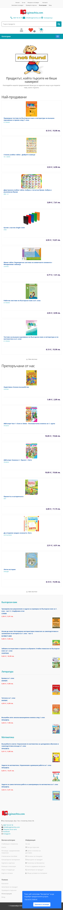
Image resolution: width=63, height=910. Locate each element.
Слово (4, 613)
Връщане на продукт (34, 860)
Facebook (6, 831)
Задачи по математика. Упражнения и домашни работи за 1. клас (26, 765)
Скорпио (6, 266)
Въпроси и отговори (33, 2)
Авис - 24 (6, 194)
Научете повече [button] (31, 899)
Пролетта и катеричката (13, 496)
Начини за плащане (33, 856)
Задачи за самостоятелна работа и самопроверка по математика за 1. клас (30, 784)
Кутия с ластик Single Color (14, 228)
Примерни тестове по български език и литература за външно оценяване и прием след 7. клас (29, 119)
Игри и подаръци (8, 870)
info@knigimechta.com (11, 827)
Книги (4, 847)
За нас (23, 2)
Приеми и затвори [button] (42, 904)
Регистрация (43, 5)
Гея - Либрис (7, 157)
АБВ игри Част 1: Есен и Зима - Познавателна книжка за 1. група (29, 423)
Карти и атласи (7, 873)
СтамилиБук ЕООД (17, 906)
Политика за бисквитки (34, 863)
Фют (5, 498)
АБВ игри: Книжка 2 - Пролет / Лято (18, 460)
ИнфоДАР (6, 571)
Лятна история (10, 569)
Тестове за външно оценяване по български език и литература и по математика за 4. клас (31, 338)
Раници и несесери (9, 866)
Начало (17, 2)
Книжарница (46, 18)
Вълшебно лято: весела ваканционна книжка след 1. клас (23, 717)
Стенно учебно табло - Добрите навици (19, 155)
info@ (32, 18)
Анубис (5, 681)
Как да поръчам (32, 847)
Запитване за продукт (17, 5)
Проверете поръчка (31, 5)
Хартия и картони (8, 863)
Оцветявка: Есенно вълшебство (16, 387)
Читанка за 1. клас (8, 698)
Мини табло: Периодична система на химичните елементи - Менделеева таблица (28, 263)
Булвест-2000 (7, 636)
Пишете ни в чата (10, 829)
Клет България (8, 535)
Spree (5, 229)
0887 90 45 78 (16, 18)
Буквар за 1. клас (8, 678)
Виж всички (31, 359)
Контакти (44, 2)
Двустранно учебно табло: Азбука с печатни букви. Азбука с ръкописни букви (28, 191)
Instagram (6, 834)
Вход (50, 5)
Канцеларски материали (11, 860)
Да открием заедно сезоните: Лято (18, 533)
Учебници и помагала (10, 844)
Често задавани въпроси (35, 866)
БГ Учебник (7, 122)
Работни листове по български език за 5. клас (22, 300)
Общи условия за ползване (36, 873)
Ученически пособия (9, 856)
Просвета (6, 425)
